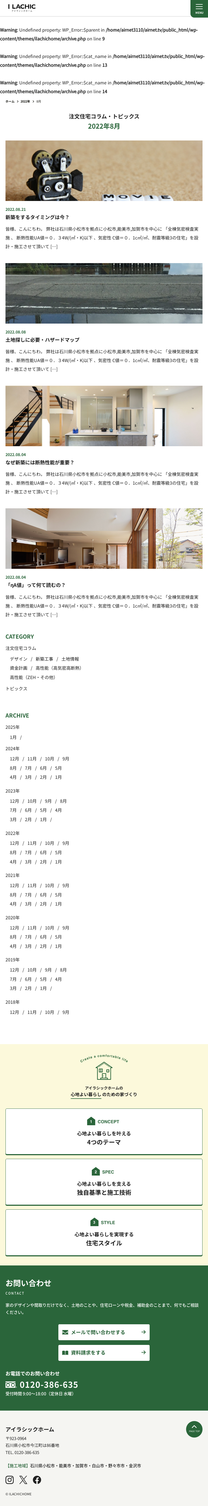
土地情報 (70, 658)
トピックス (16, 688)
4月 (13, 777)
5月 (58, 768)
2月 (43, 777)
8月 (13, 768)
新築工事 (44, 658)
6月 (43, 768)
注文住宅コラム (20, 648)
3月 (28, 777)
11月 (32, 758)
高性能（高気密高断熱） (60, 667)
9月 (65, 758)
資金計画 (18, 667)
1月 (13, 737)
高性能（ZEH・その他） (34, 677)
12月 (14, 758)
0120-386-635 (49, 1384)
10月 (49, 758)
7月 (28, 768)
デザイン (18, 658)
